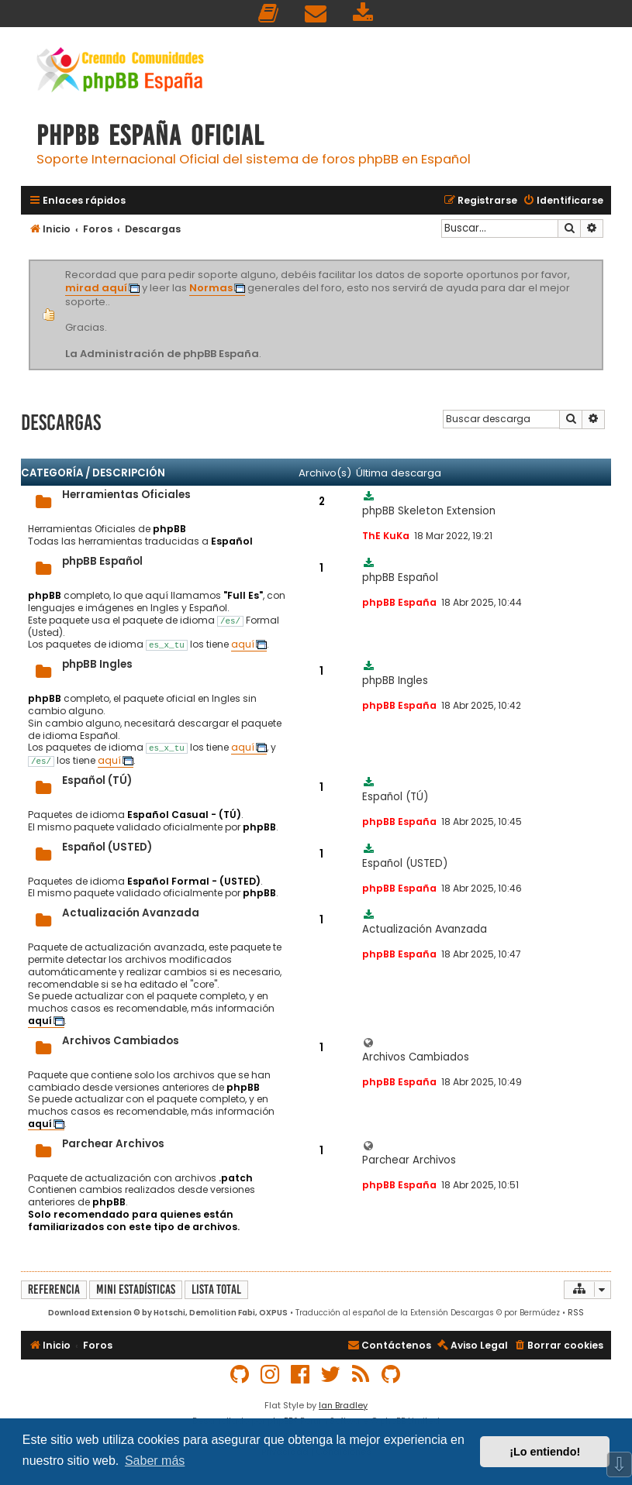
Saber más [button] (155, 1460)
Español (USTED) (107, 847)
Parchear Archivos (113, 1143)
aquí (242, 644)
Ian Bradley (343, 1405)
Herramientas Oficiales (126, 494)
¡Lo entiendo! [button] (544, 1451)
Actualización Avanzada (130, 913)
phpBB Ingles (97, 664)
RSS (576, 1312)
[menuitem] (269, 13)
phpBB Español (102, 561)
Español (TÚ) (97, 780)
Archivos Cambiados (120, 1040)
